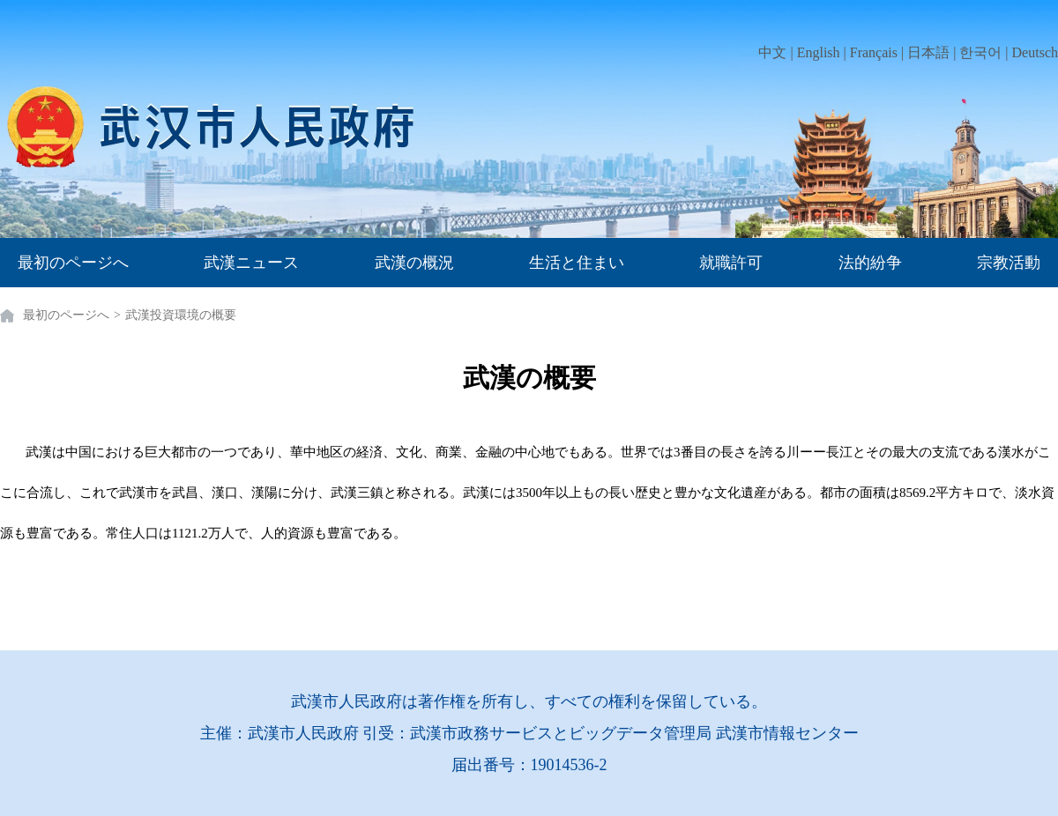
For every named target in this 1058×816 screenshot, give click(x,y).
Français (874, 52)
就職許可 (731, 262)
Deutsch (1035, 52)
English (818, 52)
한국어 (980, 52)
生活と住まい (576, 262)
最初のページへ (73, 262)
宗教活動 (1008, 262)
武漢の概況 (414, 262)
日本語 (928, 52)
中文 (772, 52)
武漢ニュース (251, 262)
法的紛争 (870, 262)
